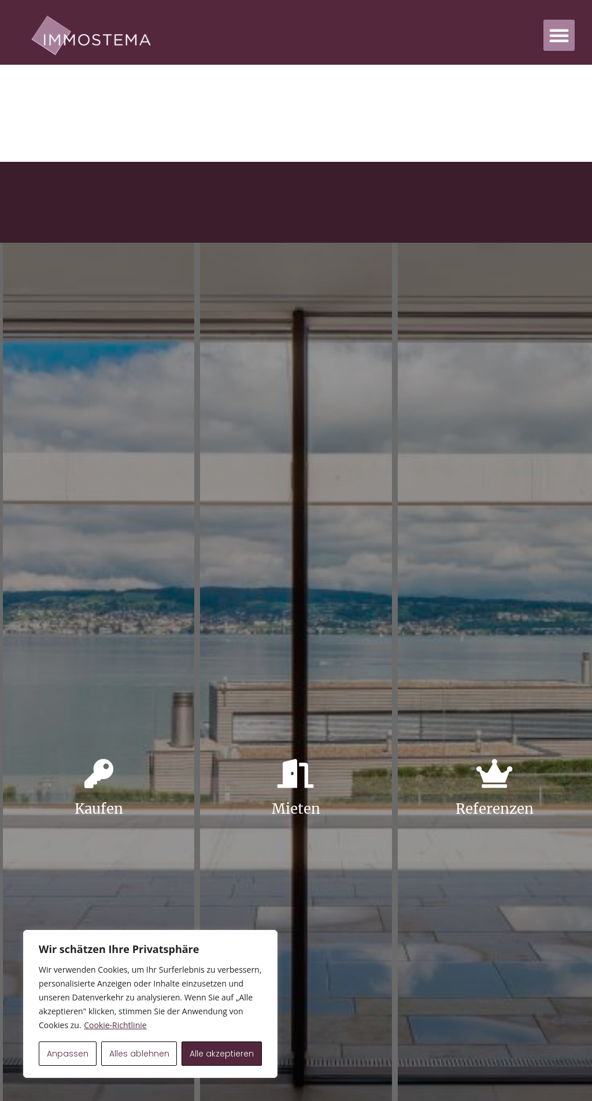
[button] (559, 35)
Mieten (296, 809)
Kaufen (99, 809)
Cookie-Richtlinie (115, 1025)
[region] (150, 1004)
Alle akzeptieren (222, 1053)
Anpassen (67, 1053)
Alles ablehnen (139, 1053)
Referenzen (495, 809)
